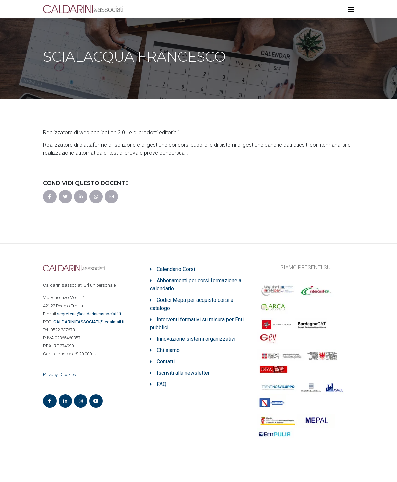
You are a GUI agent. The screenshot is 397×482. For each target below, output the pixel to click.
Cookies (68, 374)
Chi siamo (168, 350)
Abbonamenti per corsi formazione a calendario (195, 284)
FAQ (161, 384)
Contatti (166, 361)
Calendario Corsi (176, 269)
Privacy (50, 374)
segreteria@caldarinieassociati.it (89, 313)
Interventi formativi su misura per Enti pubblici (197, 323)
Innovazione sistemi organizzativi (196, 339)
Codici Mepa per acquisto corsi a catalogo (191, 304)
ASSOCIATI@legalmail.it (90, 321)
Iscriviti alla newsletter (183, 373)
